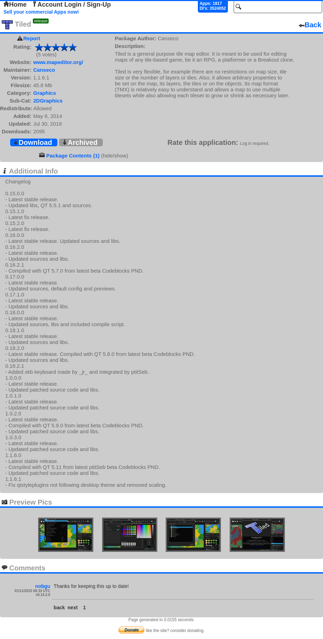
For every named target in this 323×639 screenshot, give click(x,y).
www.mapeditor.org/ (58, 62)
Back (310, 25)
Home (15, 4)
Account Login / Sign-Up (71, 4)
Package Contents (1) (73, 156)
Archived (80, 142)
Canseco (44, 70)
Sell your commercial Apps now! (41, 12)
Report (31, 38)
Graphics (44, 93)
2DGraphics (48, 101)
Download (32, 142)
